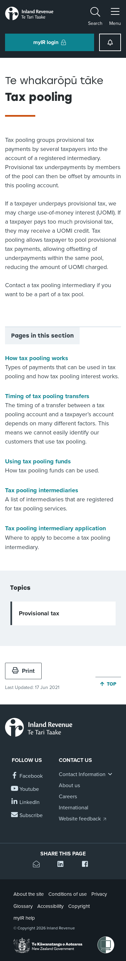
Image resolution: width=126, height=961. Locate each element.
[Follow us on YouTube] (25, 789)
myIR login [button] (49, 42)
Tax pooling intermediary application (55, 528)
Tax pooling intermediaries (41, 490)
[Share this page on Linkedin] (63, 865)
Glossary (23, 906)
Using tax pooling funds (38, 461)
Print (23, 671)
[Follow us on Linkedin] (26, 802)
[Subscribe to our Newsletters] (27, 815)
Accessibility (50, 906)
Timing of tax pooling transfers (47, 396)
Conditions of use (67, 894)
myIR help (24, 918)
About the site (28, 894)
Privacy (99, 894)
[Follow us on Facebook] (27, 776)
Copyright (79, 906)
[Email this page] (38, 865)
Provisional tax (39, 613)
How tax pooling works (36, 358)
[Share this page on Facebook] (87, 865)
